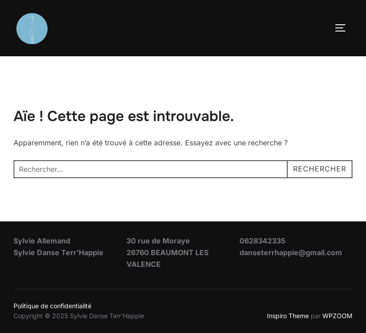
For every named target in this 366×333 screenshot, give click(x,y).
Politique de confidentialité (52, 306)
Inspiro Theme (288, 316)
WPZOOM (337, 316)
